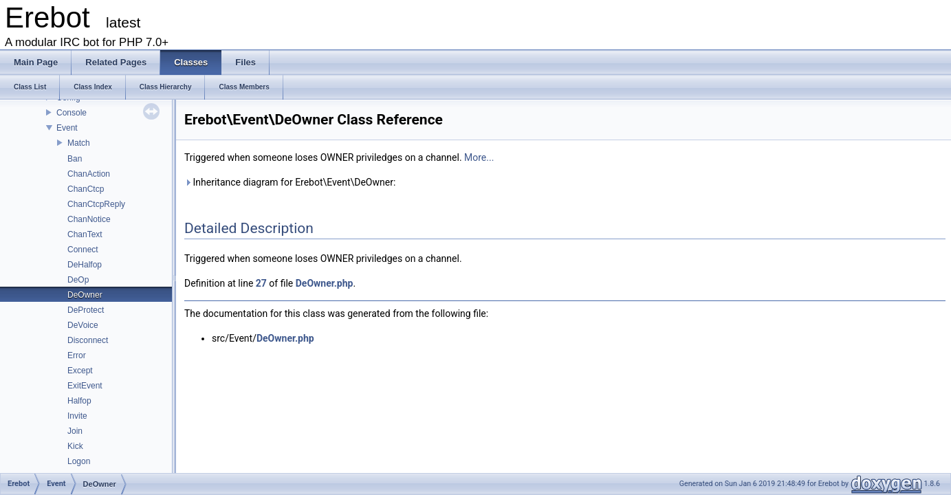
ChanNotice (89, 219)
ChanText (84, 234)
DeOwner (84, 295)
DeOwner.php (324, 283)
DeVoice (82, 325)
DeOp (78, 280)
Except (80, 370)
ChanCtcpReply (96, 204)
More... (479, 157)
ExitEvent (84, 385)
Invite (77, 416)
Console (71, 113)
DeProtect (85, 310)
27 (261, 283)
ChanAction (88, 174)
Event (67, 128)
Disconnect (87, 340)
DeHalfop (84, 265)
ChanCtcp (85, 189)
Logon (78, 461)
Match (78, 143)
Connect (82, 249)
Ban (74, 159)
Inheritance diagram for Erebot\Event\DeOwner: (289, 182)
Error (76, 355)
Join (75, 431)
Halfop (79, 401)
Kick (75, 446)
